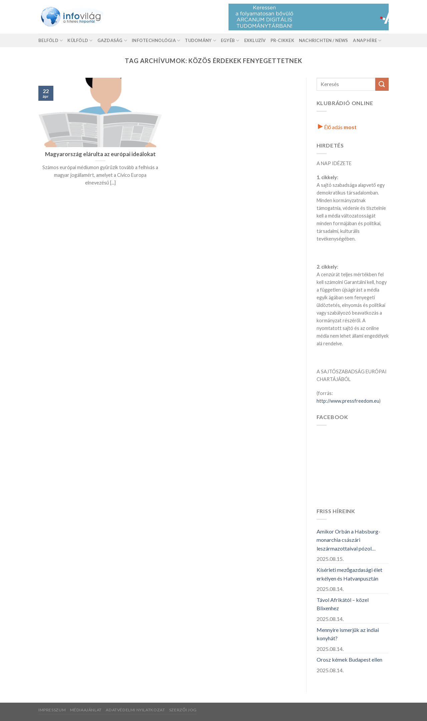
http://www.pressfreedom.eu (348, 401)
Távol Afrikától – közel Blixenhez (343, 604)
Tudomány (200, 40)
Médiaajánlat (86, 709)
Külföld (79, 40)
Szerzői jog (183, 709)
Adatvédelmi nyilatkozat (135, 709)
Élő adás (337, 127)
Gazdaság (112, 40)
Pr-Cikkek (282, 40)
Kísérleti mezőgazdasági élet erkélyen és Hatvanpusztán (350, 574)
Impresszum (52, 709)
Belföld (50, 40)
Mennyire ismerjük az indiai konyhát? (348, 634)
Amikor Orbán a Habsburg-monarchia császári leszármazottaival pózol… (348, 540)
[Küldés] (382, 84)
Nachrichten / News (323, 40)
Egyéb (230, 40)
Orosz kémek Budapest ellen (349, 659)
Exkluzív (255, 40)
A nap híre (367, 40)
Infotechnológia (156, 40)
